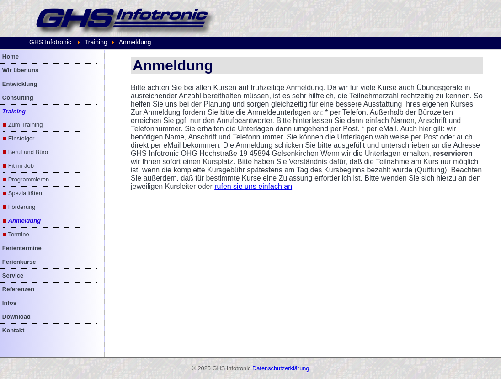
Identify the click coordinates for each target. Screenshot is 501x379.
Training (96, 42)
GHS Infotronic (50, 42)
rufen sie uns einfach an (253, 186)
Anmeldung (135, 42)
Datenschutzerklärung (280, 368)
